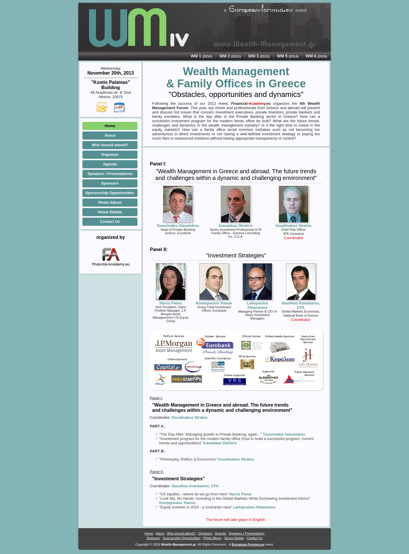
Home (110, 126)
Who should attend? (110, 145)
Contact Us (110, 221)
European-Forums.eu (248, 544)
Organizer (110, 154)
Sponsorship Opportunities (109, 193)
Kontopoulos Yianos (177, 503)
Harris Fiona (240, 494)
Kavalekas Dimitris (220, 443)
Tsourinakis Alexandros (284, 434)
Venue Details (110, 212)
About (109, 135)
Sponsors (110, 183)
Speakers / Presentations (110, 174)
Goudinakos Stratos (190, 417)
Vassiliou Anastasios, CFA (195, 486)
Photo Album (110, 202)
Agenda (110, 164)
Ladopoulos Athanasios (254, 507)
